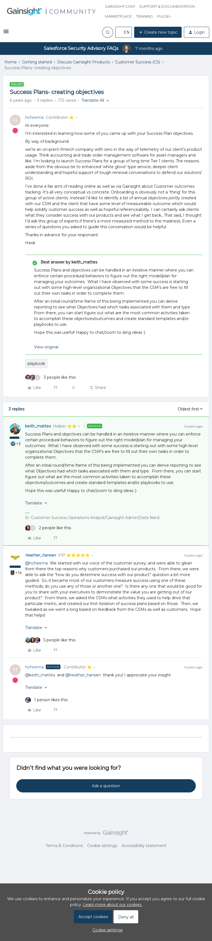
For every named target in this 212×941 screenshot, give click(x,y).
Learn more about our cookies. (112, 904)
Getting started (37, 62)
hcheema (34, 117)
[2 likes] (48, 528)
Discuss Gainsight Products (83, 62)
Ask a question (106, 785)
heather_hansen (40, 555)
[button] (6, 33)
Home (10, 62)
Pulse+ (164, 16)
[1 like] (46, 700)
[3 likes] (50, 377)
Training (144, 16)
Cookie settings (102, 845)
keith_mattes (38, 426)
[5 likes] (50, 640)
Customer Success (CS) (137, 62)
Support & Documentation (167, 6)
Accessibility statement (144, 845)
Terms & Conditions (64, 845)
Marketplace (118, 16)
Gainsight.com (120, 6)
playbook (36, 363)
